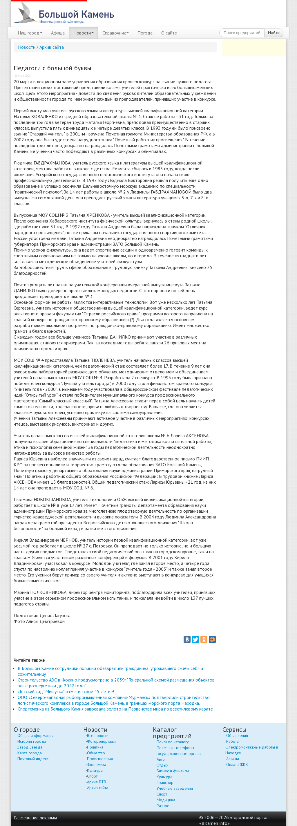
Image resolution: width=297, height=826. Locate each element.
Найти (274, 32)
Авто (161, 759)
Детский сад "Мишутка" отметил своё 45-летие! (66, 691)
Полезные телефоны (175, 747)
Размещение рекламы (35, 817)
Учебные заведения (175, 788)
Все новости (97, 735)
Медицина (166, 799)
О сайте (169, 33)
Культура (95, 770)
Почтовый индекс (32, 758)
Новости (83, 33)
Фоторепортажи (101, 741)
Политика (95, 747)
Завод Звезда (29, 747)
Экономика (96, 764)
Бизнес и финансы (173, 770)
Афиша (58, 33)
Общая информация (35, 735)
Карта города (29, 752)
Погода (145, 33)
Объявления (237, 735)
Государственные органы (179, 753)
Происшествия (100, 758)
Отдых (162, 765)
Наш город (30, 33)
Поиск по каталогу (173, 741)
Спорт (92, 776)
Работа (232, 741)
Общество (96, 752)
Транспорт (166, 782)
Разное (163, 805)
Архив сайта (51, 47)
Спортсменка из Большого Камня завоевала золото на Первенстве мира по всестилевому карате (115, 709)
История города (31, 741)
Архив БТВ (96, 782)
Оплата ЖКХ (237, 764)
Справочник (115, 33)
